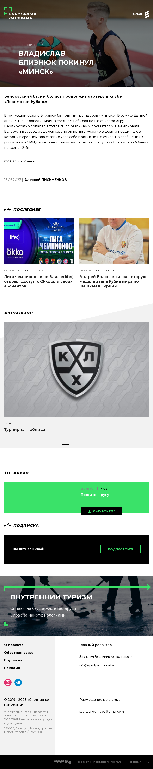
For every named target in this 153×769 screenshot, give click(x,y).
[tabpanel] (76, 381)
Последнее (22, 209)
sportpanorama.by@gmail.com (101, 711)
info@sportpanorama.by (96, 665)
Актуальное (19, 313)
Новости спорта (31, 44)
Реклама (12, 668)
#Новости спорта (30, 270)
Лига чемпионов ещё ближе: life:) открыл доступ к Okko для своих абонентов (39, 281)
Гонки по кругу (95, 494)
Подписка (13, 660)
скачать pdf (104, 511)
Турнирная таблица (24, 429)
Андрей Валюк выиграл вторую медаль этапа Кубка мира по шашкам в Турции (112, 281)
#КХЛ (7, 423)
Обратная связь (19, 653)
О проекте (14, 645)
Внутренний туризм (51, 597)
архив (16, 473)
